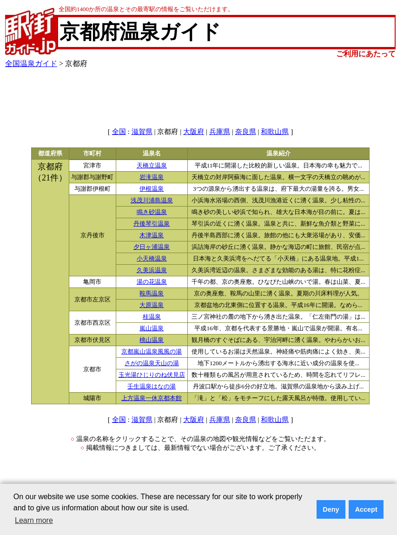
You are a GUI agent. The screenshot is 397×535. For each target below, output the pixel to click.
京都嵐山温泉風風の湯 (151, 351)
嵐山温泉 (151, 328)
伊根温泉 (151, 189)
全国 (119, 131)
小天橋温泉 (152, 258)
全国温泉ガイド (31, 63)
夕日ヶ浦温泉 (151, 247)
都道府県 (50, 153)
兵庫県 (219, 131)
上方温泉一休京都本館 (151, 398)
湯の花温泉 (152, 282)
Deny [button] (331, 509)
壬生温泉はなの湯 (151, 386)
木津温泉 (151, 235)
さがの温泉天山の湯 (152, 363)
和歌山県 (275, 131)
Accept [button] (366, 509)
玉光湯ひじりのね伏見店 (152, 375)
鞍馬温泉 (151, 293)
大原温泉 (151, 305)
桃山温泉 (151, 340)
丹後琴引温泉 (151, 224)
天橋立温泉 (152, 165)
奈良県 (245, 131)
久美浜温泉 (152, 270)
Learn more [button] (34, 520)
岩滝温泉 (151, 177)
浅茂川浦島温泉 (152, 200)
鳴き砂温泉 (152, 212)
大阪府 (193, 131)
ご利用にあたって (366, 54)
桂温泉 (152, 317)
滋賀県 (142, 131)
